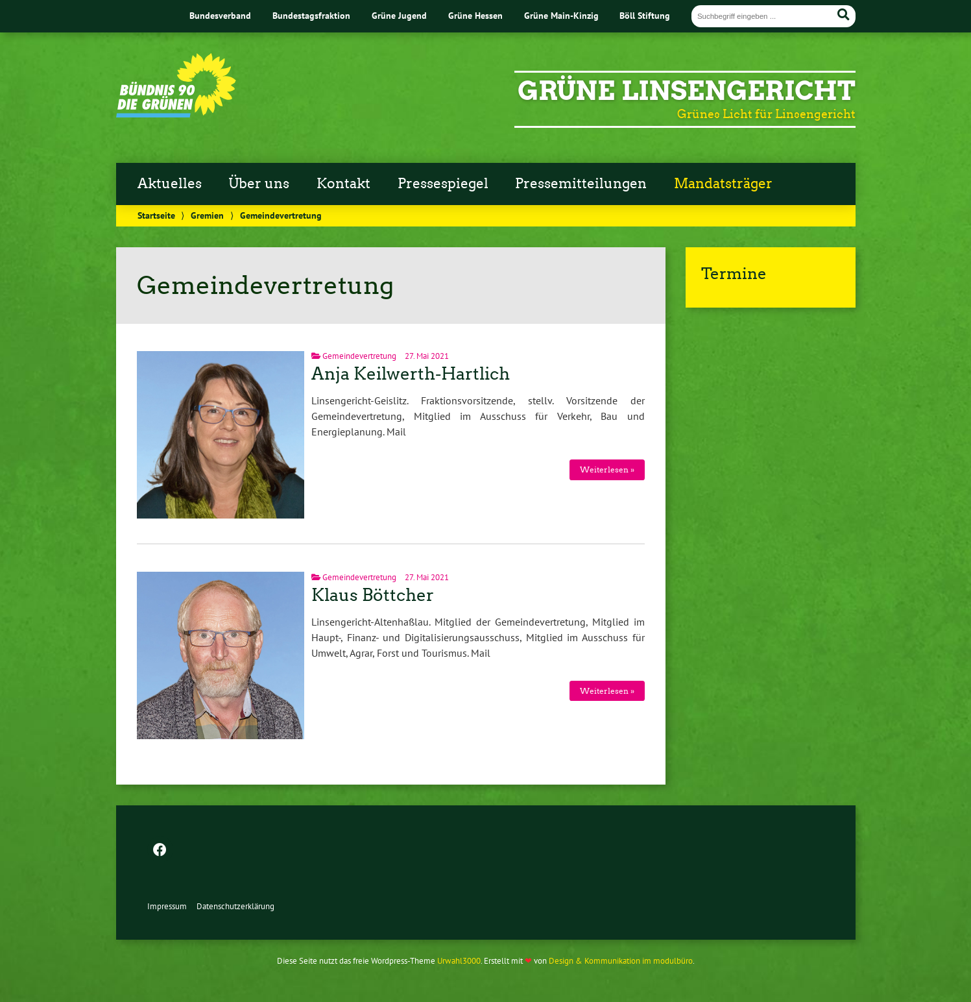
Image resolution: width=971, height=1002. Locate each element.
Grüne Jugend (399, 15)
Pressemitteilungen (581, 183)
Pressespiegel (443, 183)
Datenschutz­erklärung (235, 906)
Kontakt (343, 183)
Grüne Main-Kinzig (561, 15)
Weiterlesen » (607, 469)
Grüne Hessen (475, 15)
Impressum (167, 906)
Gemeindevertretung (359, 355)
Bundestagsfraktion (311, 15)
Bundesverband (220, 15)
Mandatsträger (723, 183)
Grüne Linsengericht (687, 90)
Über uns (258, 183)
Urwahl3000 (459, 960)
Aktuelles (170, 183)
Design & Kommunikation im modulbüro (621, 960)
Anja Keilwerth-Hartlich (410, 373)
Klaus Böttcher (372, 595)
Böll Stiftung (644, 15)
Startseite (156, 215)
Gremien (207, 215)
